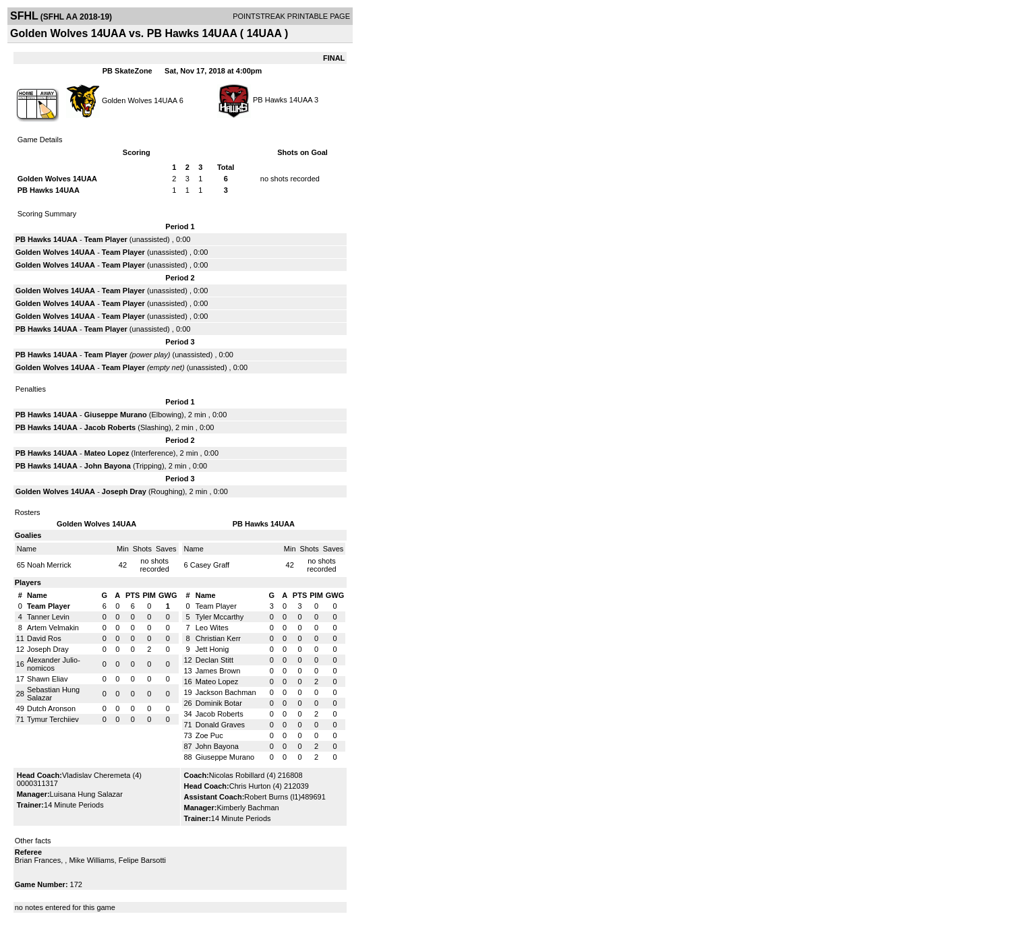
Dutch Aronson (51, 708)
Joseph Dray (124, 491)
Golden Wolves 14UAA (139, 100)
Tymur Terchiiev (53, 719)
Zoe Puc (209, 735)
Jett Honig (212, 649)
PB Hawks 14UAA (282, 100)
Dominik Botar (219, 703)
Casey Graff (210, 565)
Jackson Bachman (226, 692)
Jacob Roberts (110, 427)
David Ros (44, 638)
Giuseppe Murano (115, 415)
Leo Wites (212, 628)
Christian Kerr (218, 638)
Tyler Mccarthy (220, 617)
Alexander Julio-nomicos (53, 664)
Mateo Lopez (106, 453)
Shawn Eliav (47, 679)
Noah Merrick (49, 565)
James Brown (218, 671)
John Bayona (107, 466)
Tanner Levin (48, 617)
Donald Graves (220, 725)
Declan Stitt (214, 660)
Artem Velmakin (53, 628)
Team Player (105, 239)
